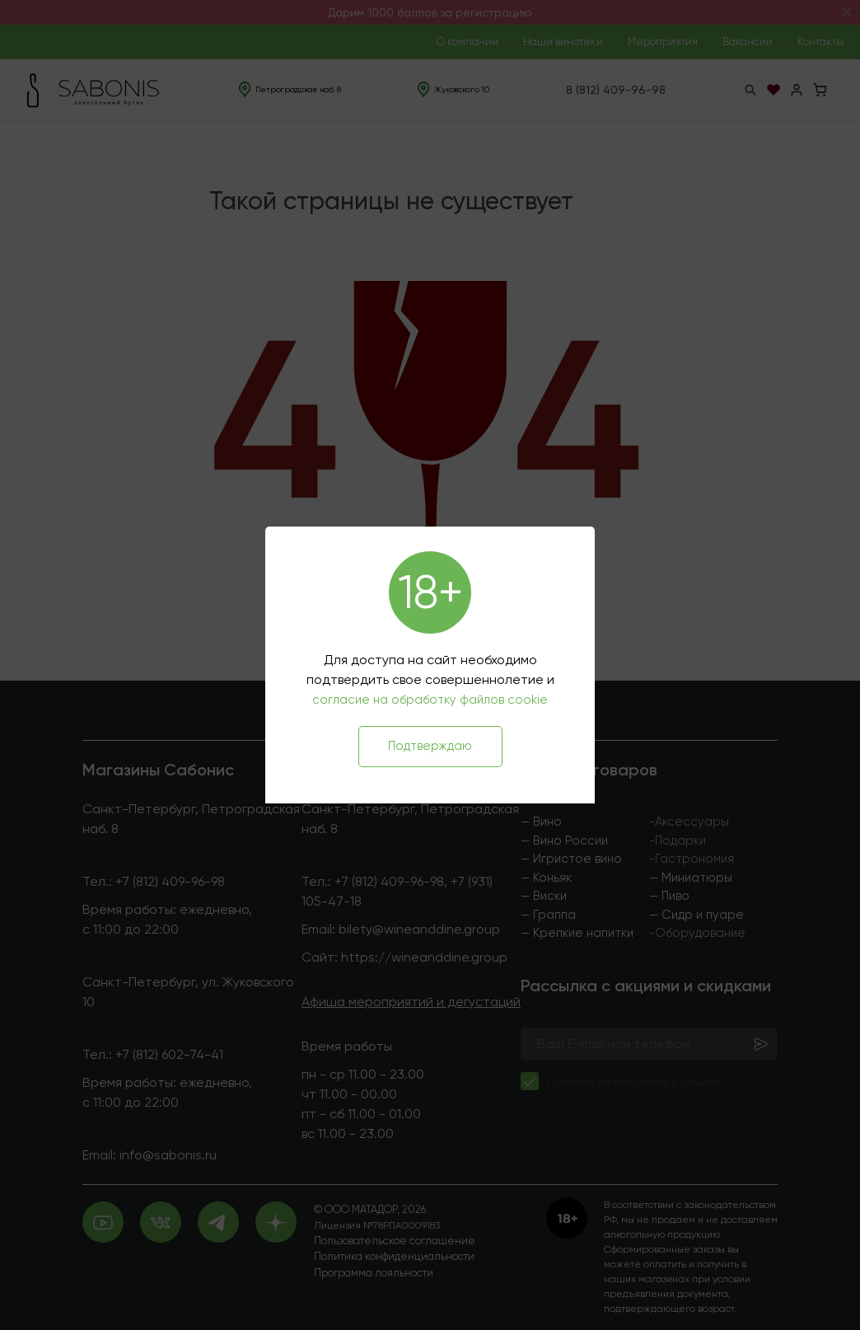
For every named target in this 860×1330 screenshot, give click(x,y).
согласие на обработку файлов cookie (430, 699)
